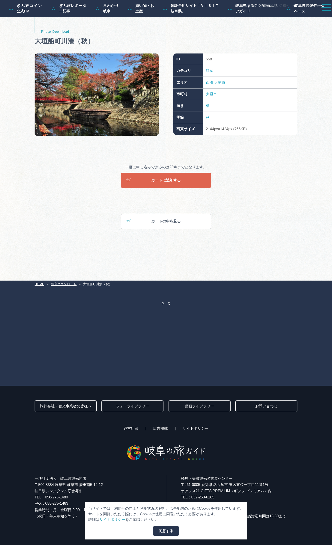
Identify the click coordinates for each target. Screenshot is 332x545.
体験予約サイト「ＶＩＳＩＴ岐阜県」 (191, 30)
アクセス (314, 16)
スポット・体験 (209, 16)
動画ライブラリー (199, 406)
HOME (39, 284)
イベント (241, 16)
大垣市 (219, 105)
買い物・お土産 (141, 30)
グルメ (264, 16)
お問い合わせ (266, 406)
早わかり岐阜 (107, 30)
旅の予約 (289, 16)
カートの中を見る (153, 243)
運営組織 (131, 428)
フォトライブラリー (132, 406)
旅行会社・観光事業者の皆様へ (266, 5)
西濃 (209, 105)
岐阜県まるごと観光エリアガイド (253, 30)
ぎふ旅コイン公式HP (25, 30)
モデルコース (174, 16)
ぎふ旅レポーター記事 (69, 30)
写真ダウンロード (64, 284)
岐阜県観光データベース (306, 30)
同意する (166, 531)
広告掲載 (160, 428)
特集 (148, 16)
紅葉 (209, 93)
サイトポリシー (195, 428)
